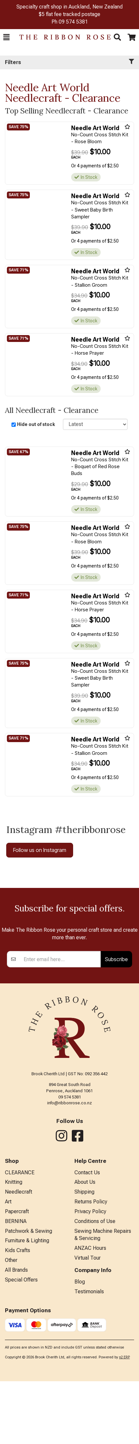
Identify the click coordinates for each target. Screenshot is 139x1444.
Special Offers (21, 1342)
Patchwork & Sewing (28, 1294)
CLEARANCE (19, 1235)
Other (11, 1323)
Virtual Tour (87, 1320)
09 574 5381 (73, 22)
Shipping (84, 1254)
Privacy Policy (90, 1274)
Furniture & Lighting (27, 1303)
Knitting (13, 1245)
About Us (84, 1245)
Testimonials (89, 1354)
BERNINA (16, 1284)
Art (8, 1264)
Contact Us (87, 1235)
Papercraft (17, 1274)
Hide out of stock (36, 424)
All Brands (16, 1333)
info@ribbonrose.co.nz (69, 1165)
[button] (6, 37)
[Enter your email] (60, 1022)
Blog (79, 1344)
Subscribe (116, 1022)
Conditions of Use (94, 1284)
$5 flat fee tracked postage (69, 14)
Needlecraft (18, 1254)
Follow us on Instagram (39, 850)
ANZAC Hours (90, 1311)
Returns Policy (90, 1264)
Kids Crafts (17, 1313)
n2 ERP (124, 1420)
